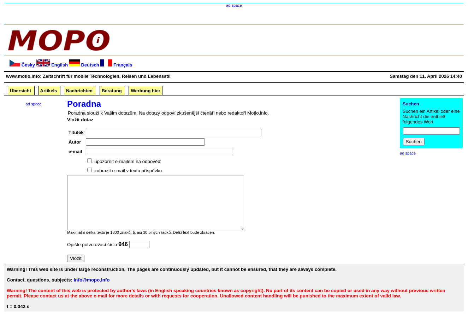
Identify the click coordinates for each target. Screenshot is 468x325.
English (59, 65)
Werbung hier (145, 90)
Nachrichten (79, 90)
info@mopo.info (92, 290)
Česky (28, 65)
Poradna (84, 104)
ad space (234, 5)
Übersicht (20, 90)
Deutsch (90, 65)
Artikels (48, 90)
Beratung (112, 90)
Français (122, 65)
